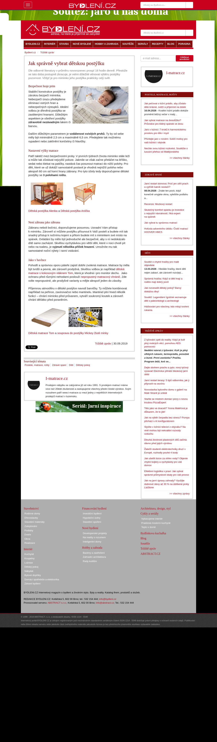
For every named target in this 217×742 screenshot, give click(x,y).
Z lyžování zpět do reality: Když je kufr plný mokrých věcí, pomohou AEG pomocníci (164, 343)
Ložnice (28, 562)
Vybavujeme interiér (152, 518)
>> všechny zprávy (179, 493)
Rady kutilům (90, 561)
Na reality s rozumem (94, 537)
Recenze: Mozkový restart (158, 204)
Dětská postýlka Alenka (43, 210)
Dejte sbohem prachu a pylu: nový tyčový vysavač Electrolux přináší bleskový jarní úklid (166, 371)
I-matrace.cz (56, 378)
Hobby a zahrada (92, 547)
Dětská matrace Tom (41, 333)
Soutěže (145, 543)
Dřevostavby (31, 517)
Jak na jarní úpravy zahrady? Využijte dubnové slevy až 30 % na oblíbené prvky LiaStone (166, 484)
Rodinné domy (32, 513)
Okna (27, 538)
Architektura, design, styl (156, 508)
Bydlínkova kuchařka (153, 533)
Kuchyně (29, 554)
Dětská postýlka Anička (75, 210)
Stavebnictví (31, 508)
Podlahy (28, 530)
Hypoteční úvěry (91, 517)
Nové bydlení (90, 528)
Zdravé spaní (59, 365)
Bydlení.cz (30, 52)
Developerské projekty (95, 533)
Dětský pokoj (83, 365)
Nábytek (28, 571)
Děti (71, 365)
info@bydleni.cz (107, 599)
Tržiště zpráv (103, 343)
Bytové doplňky (32, 575)
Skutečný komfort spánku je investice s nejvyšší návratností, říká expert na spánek (164, 213)
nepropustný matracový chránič (100, 276)
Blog (143, 538)
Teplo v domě (148, 527)
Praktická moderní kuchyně (156, 523)
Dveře (27, 534)
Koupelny (29, 558)
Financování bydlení (94, 508)
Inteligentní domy (92, 541)
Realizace (29, 543)
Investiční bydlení (92, 513)
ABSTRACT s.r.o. (57, 602)
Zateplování (30, 526)
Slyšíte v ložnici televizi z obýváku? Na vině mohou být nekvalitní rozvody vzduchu (165, 430)
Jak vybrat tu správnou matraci (160, 222)
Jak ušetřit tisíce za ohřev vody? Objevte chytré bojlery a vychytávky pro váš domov (166, 462)
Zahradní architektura (94, 557)
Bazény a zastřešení (94, 552)
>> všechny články (180, 157)
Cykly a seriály (150, 513)
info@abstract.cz (105, 602)
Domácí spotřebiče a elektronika (41, 579)
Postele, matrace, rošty (37, 365)
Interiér (28, 549)
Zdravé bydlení (32, 583)
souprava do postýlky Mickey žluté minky (82, 333)
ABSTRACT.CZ (151, 553)
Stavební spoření (92, 521)
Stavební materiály (34, 521)
